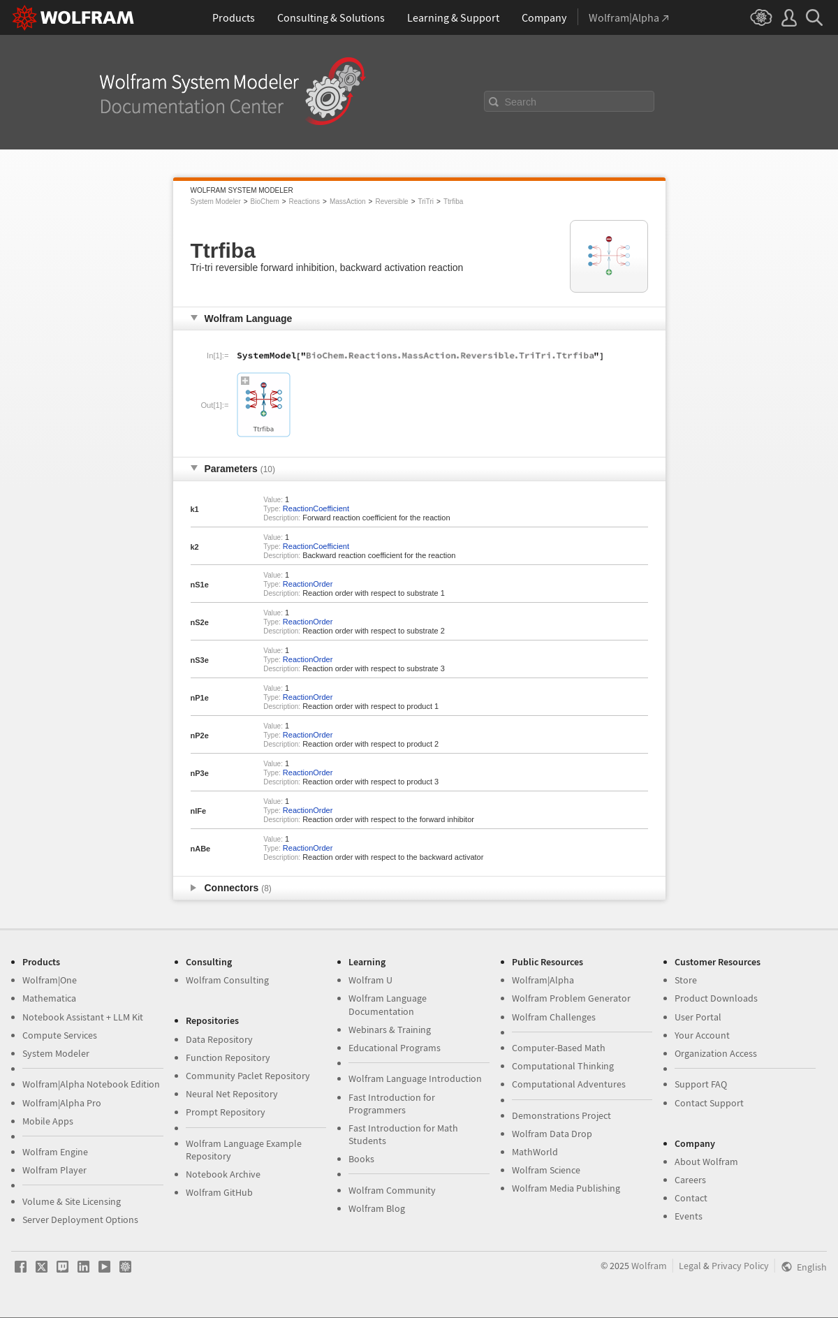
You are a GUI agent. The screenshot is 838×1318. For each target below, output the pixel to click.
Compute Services (59, 1035)
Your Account (702, 1035)
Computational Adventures (569, 1084)
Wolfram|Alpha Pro (61, 1103)
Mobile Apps (47, 1121)
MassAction (348, 201)
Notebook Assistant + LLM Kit (82, 1017)
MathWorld (535, 1151)
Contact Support (709, 1103)
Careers (690, 1179)
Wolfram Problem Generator (571, 998)
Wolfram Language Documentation (387, 1004)
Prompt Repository (225, 1112)
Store (686, 980)
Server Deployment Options (80, 1219)
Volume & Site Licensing (71, 1201)
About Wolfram (706, 1161)
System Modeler (216, 201)
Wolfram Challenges (554, 1017)
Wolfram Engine (55, 1151)
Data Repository (219, 1039)
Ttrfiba (453, 201)
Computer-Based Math (558, 1047)
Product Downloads (716, 998)
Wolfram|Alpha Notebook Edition (91, 1084)
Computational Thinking (563, 1066)
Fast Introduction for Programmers (391, 1103)
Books (361, 1158)
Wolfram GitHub (219, 1192)
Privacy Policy (740, 1265)
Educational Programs (394, 1047)
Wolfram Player (54, 1170)
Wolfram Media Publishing (566, 1188)
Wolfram (649, 1265)
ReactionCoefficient (316, 508)
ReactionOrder (308, 584)
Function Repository (228, 1057)
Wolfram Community (392, 1190)
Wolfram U (370, 980)
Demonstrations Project (561, 1115)
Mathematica (49, 998)
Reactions (304, 201)
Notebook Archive (223, 1174)
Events (689, 1216)
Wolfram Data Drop (552, 1133)
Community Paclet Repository (248, 1075)
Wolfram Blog (376, 1208)
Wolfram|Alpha (543, 980)
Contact (691, 1198)
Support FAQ (701, 1084)
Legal (690, 1265)
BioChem (265, 201)
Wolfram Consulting (227, 980)
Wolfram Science (546, 1170)
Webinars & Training (389, 1029)
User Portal (698, 1017)
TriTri (426, 201)
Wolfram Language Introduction (415, 1078)
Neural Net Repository (232, 1094)
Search (521, 102)
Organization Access (716, 1053)
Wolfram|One (49, 980)
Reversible (391, 201)
